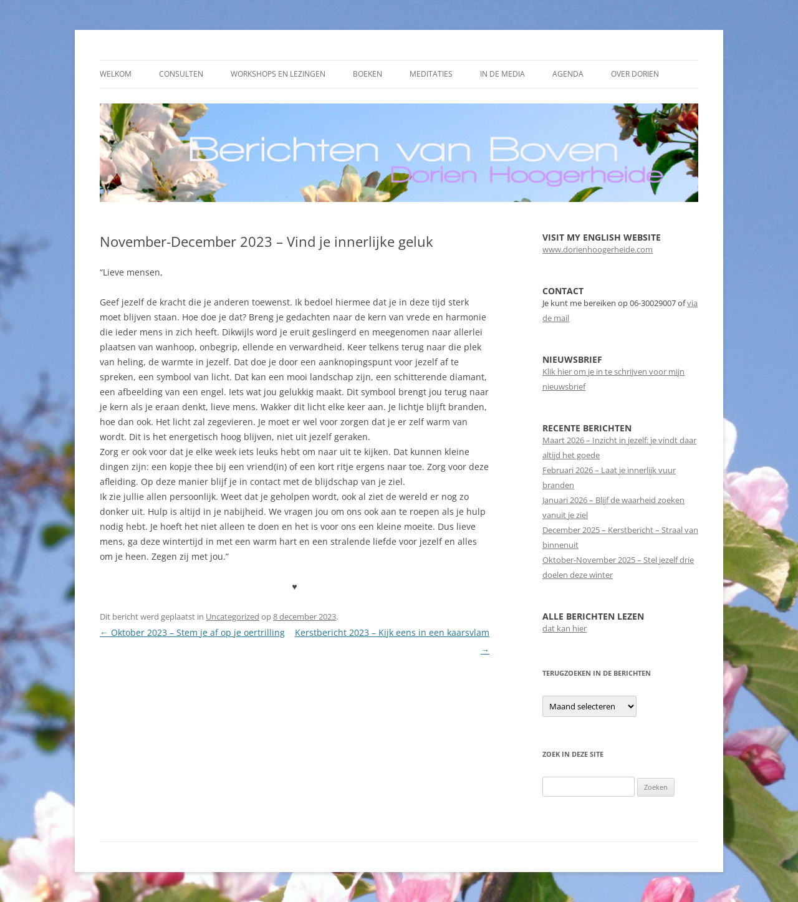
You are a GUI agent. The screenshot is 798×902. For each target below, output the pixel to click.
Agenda (568, 74)
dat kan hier (564, 628)
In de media (502, 74)
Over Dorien (635, 74)
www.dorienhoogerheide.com (597, 249)
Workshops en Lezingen (278, 74)
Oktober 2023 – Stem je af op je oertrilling (192, 632)
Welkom (116, 74)
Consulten (181, 74)
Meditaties (431, 74)
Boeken (367, 74)
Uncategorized (232, 616)
